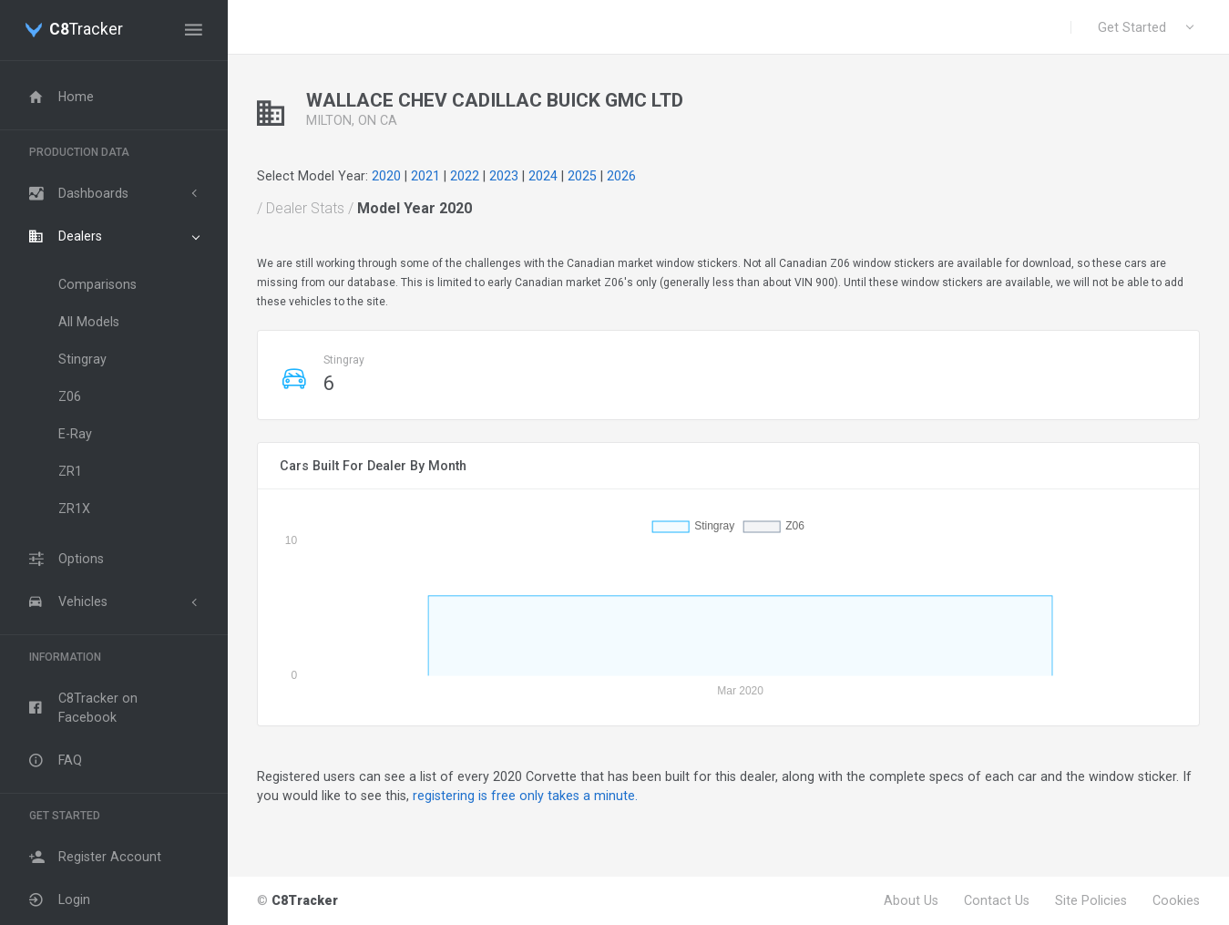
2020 (386, 176)
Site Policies (1091, 900)
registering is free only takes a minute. (525, 795)
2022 (464, 176)
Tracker (86, 30)
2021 (425, 176)
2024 (543, 176)
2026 (621, 176)
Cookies (1176, 900)
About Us (911, 900)
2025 (582, 176)
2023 (503, 176)
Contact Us (996, 900)
